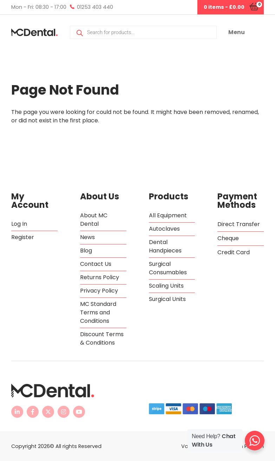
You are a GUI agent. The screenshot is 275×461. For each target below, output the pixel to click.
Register (22, 237)
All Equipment (168, 215)
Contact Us (95, 264)
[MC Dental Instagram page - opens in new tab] (64, 412)
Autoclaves (164, 229)
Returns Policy (99, 277)
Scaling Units (166, 286)
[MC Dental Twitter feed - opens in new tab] (48, 412)
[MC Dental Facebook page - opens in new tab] (33, 412)
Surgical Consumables (168, 268)
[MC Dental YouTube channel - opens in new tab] (79, 412)
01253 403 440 (95, 7)
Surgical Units (167, 299)
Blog (86, 250)
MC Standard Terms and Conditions (98, 312)
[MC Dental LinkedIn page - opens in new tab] (17, 412)
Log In (19, 224)
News (87, 237)
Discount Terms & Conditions (102, 338)
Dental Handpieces (165, 246)
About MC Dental (93, 219)
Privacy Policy (99, 291)
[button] (246, 32)
